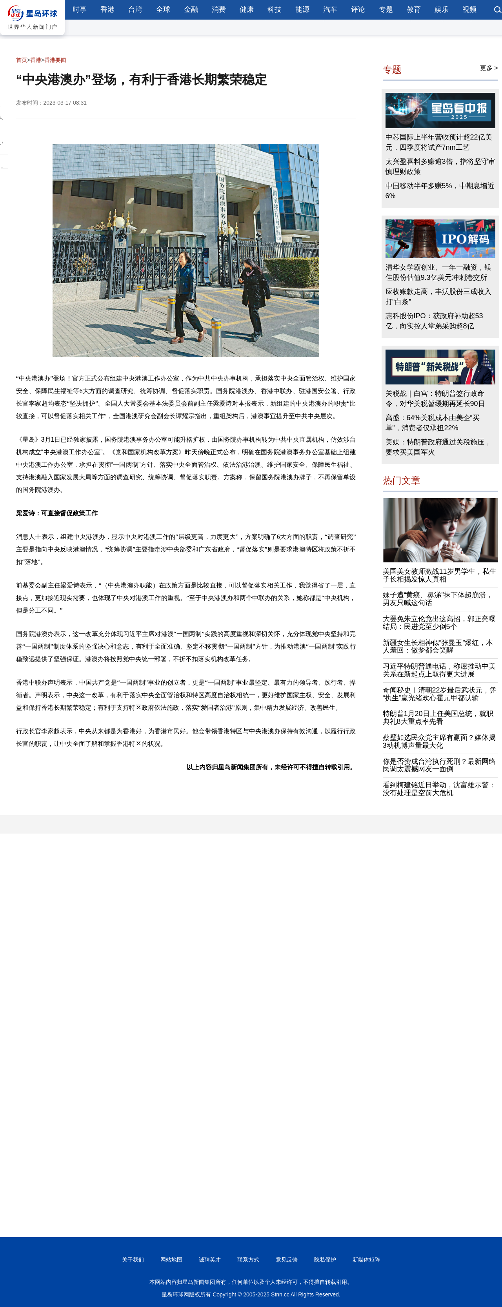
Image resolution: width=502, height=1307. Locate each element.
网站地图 (171, 1259)
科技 (274, 9)
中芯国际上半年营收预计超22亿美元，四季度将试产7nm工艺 (439, 142)
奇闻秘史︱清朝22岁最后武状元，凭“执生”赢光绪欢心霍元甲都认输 (440, 694)
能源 (302, 9)
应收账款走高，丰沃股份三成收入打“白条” (438, 297)
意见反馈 (287, 1259)
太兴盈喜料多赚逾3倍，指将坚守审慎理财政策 (440, 167)
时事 (80, 9)
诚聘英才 (210, 1259)
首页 (21, 60)
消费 (219, 9)
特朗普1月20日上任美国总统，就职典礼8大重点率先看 (438, 717)
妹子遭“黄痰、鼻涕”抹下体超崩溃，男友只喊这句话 (438, 599)
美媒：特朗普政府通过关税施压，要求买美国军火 (438, 447)
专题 (386, 9)
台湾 (135, 9)
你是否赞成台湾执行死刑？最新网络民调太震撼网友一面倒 (439, 765)
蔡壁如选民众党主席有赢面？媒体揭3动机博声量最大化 (439, 741)
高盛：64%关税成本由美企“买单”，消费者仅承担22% (433, 423)
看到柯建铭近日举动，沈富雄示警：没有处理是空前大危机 (439, 789)
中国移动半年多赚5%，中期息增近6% (440, 191)
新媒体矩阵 (366, 1259)
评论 (358, 9)
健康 (247, 9)
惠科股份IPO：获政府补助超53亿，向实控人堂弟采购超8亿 (434, 321)
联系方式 (248, 1259)
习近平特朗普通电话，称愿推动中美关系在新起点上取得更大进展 (439, 670)
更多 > (489, 68)
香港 (107, 9)
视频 (469, 9)
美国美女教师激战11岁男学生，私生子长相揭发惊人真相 (440, 575)
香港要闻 (55, 60)
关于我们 (133, 1259)
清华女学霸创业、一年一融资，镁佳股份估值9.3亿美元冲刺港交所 (438, 272)
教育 (414, 9)
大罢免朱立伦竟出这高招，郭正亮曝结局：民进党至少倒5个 (439, 623)
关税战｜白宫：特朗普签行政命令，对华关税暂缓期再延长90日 (435, 399)
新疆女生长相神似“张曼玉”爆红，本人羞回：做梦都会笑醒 (438, 646)
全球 (163, 9)
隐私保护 (325, 1259)
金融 (191, 9)
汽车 (330, 9)
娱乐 (442, 9)
